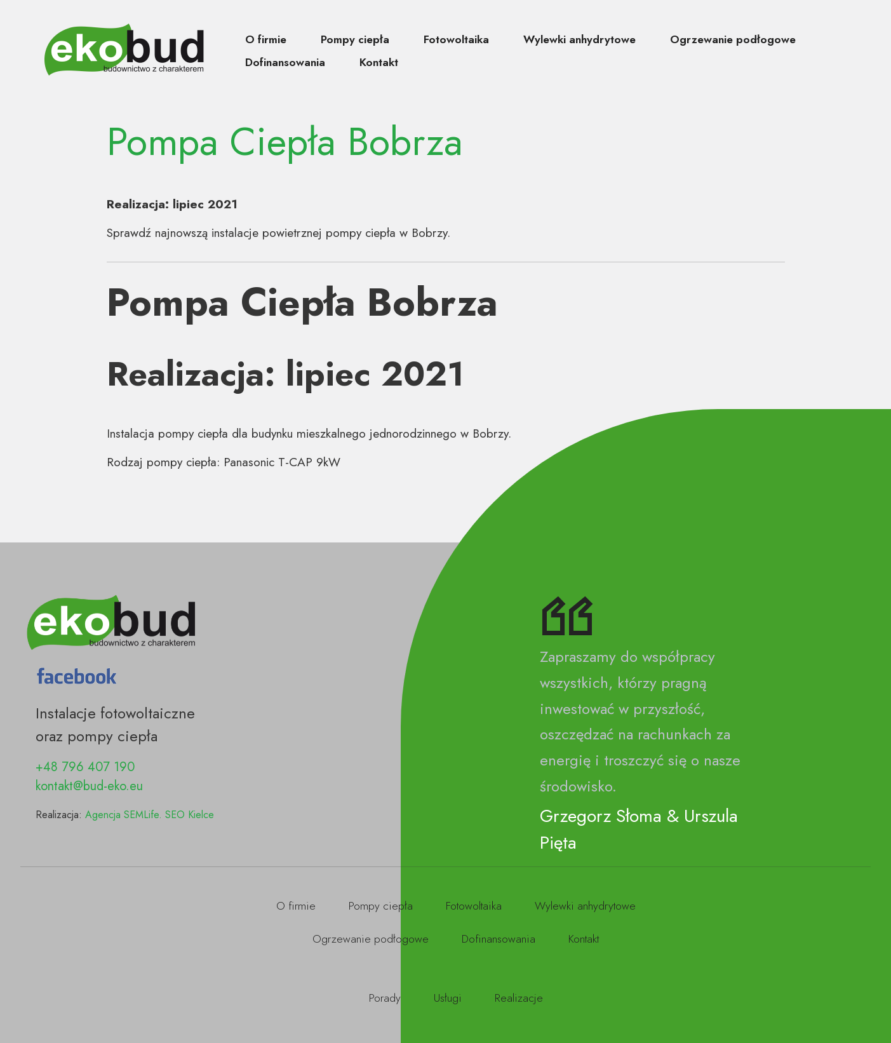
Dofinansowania (285, 62)
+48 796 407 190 (85, 767)
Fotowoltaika (456, 39)
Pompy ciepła (355, 39)
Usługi (448, 998)
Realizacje (519, 998)
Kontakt (378, 62)
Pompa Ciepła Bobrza (285, 142)
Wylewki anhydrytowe (579, 39)
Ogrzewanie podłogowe (733, 39)
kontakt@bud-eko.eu (89, 786)
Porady (385, 998)
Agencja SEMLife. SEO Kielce (149, 814)
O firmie (265, 39)
